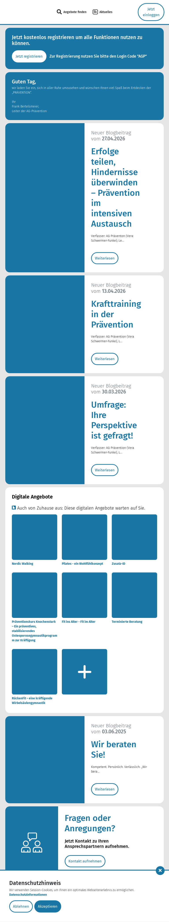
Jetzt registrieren (30, 56)
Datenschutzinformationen (28, 895)
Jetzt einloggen (151, 12)
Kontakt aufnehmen (85, 862)
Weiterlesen (105, 258)
